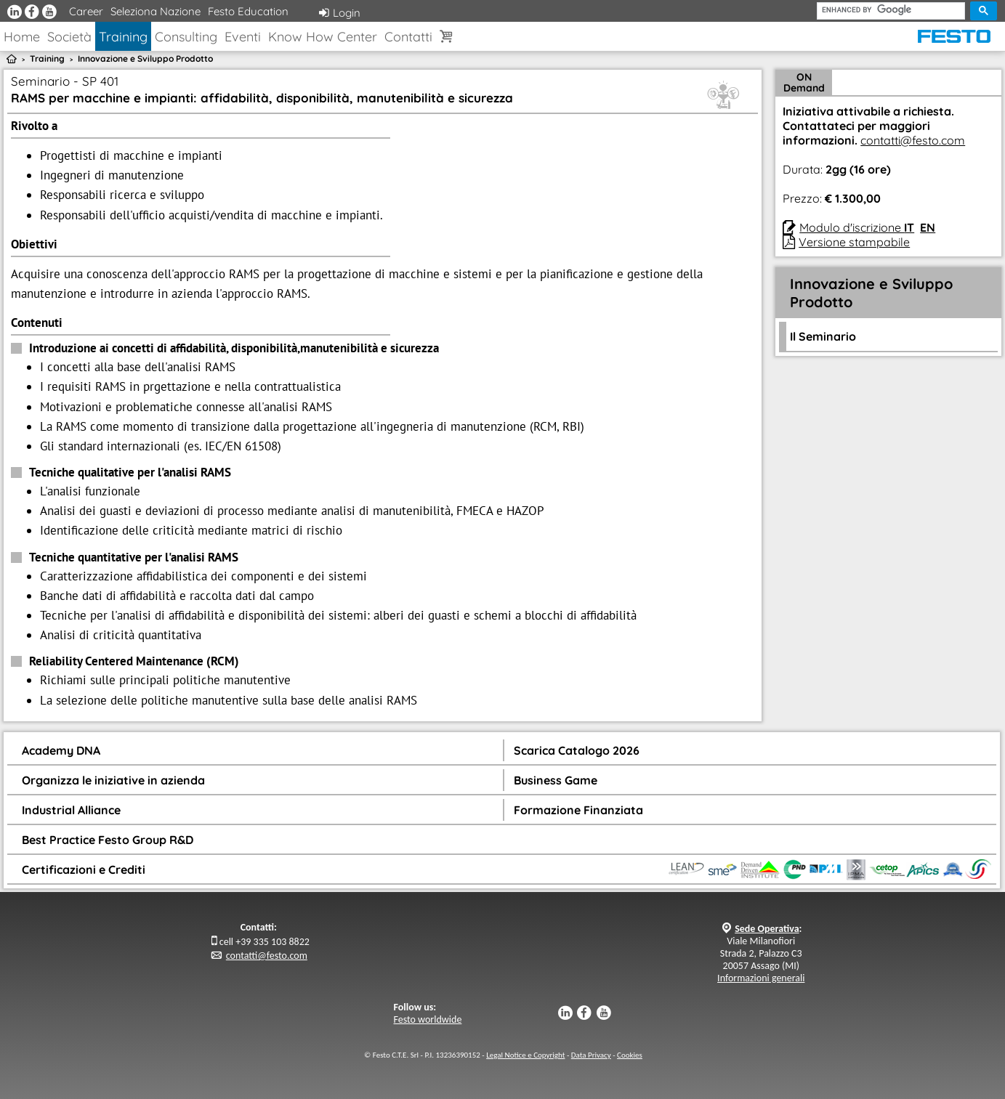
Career (86, 11)
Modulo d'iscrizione (856, 227)
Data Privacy (591, 1055)
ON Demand (804, 82)
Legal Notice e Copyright (525, 1055)
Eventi (243, 36)
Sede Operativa (767, 928)
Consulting (186, 36)
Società (69, 36)
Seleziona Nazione (155, 11)
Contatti (408, 36)
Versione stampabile (854, 242)
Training (123, 36)
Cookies (629, 1055)
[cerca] (891, 10)
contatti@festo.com (912, 140)
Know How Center (322, 36)
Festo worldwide (428, 1019)
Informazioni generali (760, 978)
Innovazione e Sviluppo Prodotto (145, 58)
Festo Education (248, 11)
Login (339, 13)
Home (22, 36)
